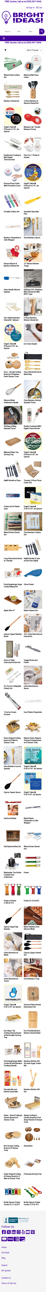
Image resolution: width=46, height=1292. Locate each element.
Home (4, 1247)
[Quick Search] (8, 31)
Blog (3, 1258)
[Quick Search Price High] (33, 31)
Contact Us (6, 1278)
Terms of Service (8, 1283)
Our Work (5, 1252)
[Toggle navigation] (3, 38)
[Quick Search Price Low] (22, 31)
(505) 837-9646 (33, 1)
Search (4, 1265)
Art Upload (5, 1270)
